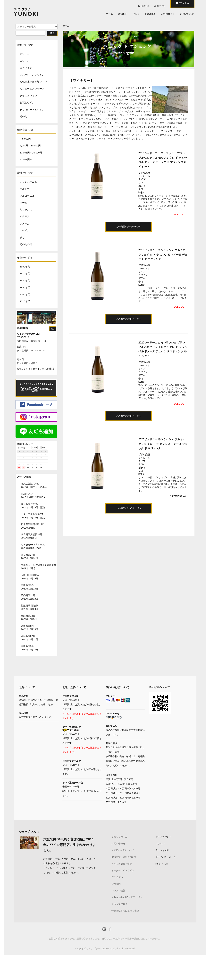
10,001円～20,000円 (31, 152)
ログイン (161, 6)
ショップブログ (119, 904)
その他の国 (26, 244)
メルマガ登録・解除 (121, 863)
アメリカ (25, 223)
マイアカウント (163, 837)
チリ (22, 237)
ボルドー (25, 188)
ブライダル (117, 877)
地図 (52, 329)
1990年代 (25, 287)
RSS (157, 863)
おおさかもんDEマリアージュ (126, 897)
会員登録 (145, 6)
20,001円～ (26, 159)
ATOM (165, 863)
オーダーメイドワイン (122, 870)
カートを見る (162, 850)
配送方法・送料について (124, 857)
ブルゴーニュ (27, 195)
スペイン (25, 230)
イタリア (25, 216)
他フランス (26, 209)
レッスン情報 (118, 890)
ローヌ (23, 202)
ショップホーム (119, 837)
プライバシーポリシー (166, 857)
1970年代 (25, 273)
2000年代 (25, 294)
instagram (150, 13)
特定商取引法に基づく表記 (125, 910)
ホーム (109, 13)
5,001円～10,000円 (30, 145)
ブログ (136, 13)
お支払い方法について (122, 850)
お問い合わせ (187, 13)
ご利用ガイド (168, 13)
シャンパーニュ (28, 181)
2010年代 (25, 301)
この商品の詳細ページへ (128, 226)
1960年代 (25, 266)
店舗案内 (122, 13)
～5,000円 (25, 138)
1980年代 (25, 280)
